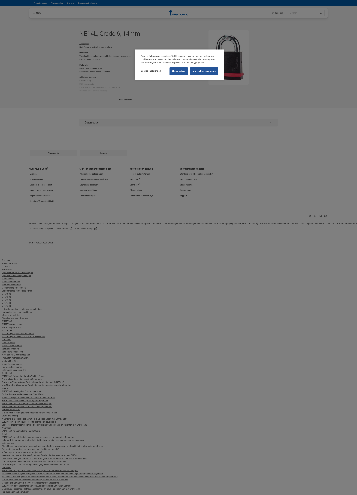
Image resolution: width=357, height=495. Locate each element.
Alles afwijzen (179, 71)
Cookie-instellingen (151, 71)
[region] (179, 64)
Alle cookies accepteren (204, 71)
